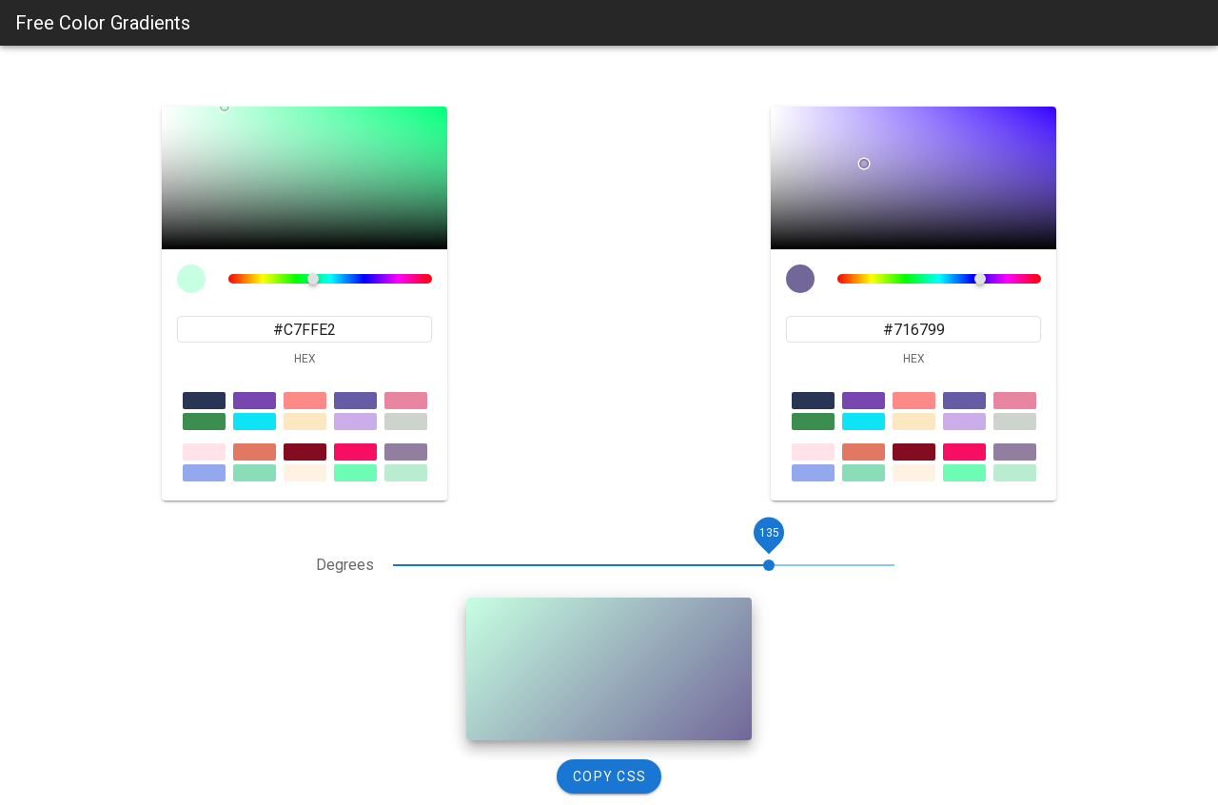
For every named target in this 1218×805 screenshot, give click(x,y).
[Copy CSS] (609, 776)
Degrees (345, 565)
